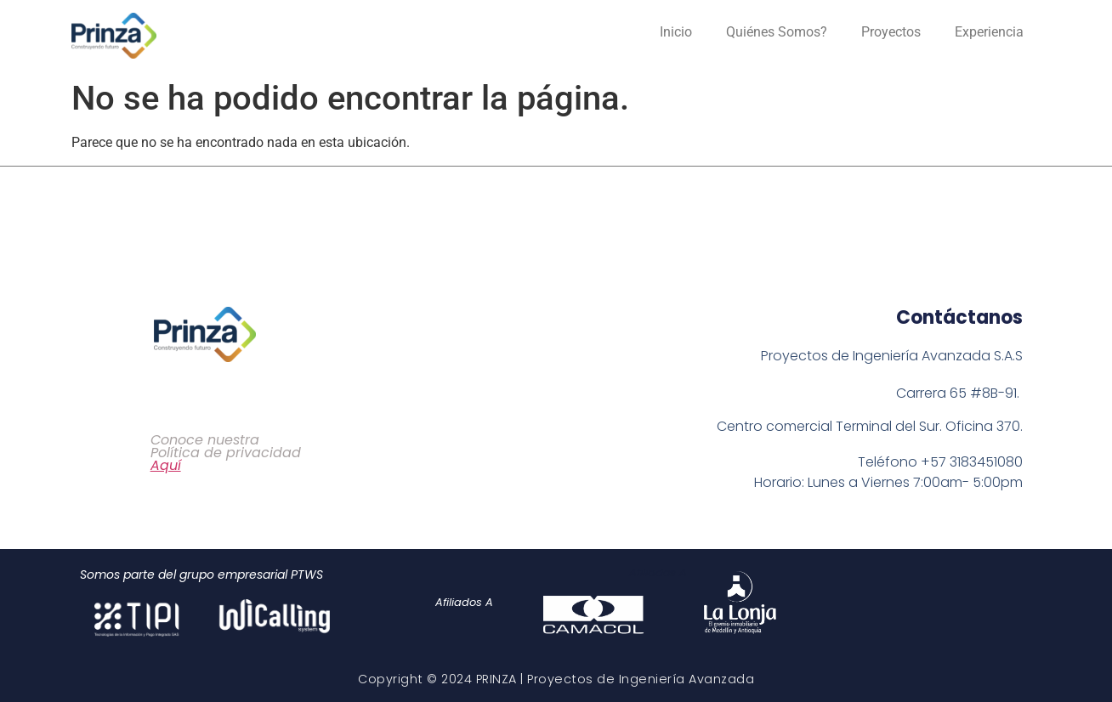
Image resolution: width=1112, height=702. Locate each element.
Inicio (676, 32)
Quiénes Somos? (776, 32)
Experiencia (989, 32)
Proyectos (891, 32)
